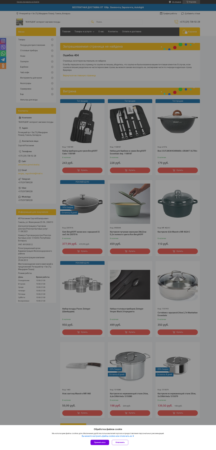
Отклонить (120, 442)
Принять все (100, 442)
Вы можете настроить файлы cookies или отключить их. (107, 436)
